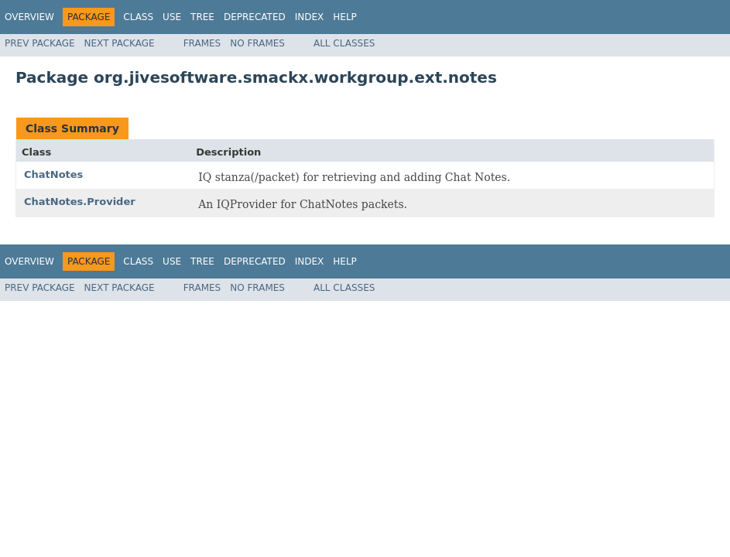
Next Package (119, 43)
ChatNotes (53, 174)
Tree (202, 17)
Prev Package (40, 43)
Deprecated (255, 17)
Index (309, 17)
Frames (202, 43)
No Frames (257, 43)
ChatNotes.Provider (79, 201)
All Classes (344, 43)
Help (345, 17)
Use (172, 17)
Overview (29, 17)
